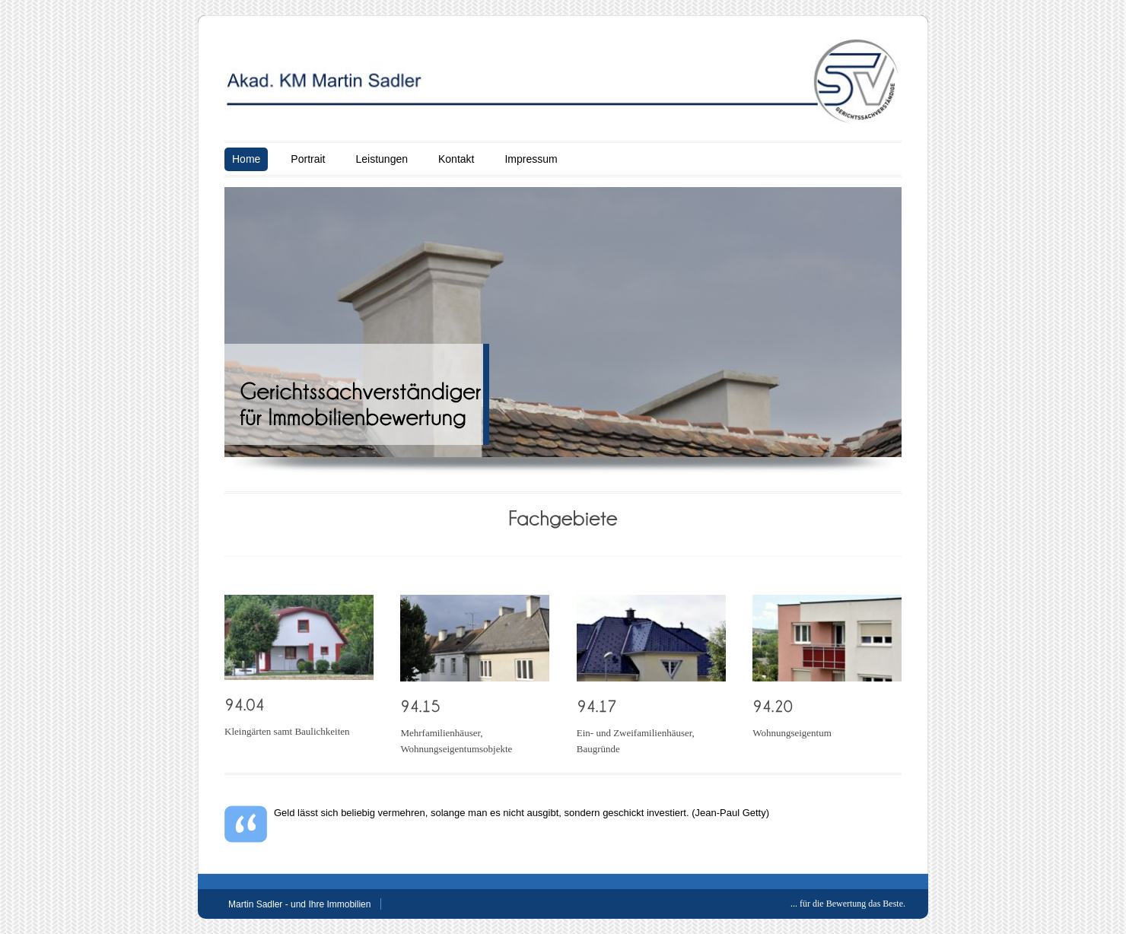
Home (246, 159)
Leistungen (381, 159)
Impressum (530, 159)
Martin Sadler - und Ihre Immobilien (299, 904)
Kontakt (456, 159)
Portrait (308, 159)
